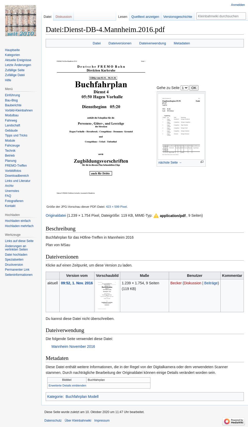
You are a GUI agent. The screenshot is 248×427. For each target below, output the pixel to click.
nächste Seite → (170, 162)
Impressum (101, 420)
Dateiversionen (120, 43)
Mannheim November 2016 (73, 346)
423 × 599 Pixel (116, 206)
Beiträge (211, 283)
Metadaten (182, 43)
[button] (169, 216)
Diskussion (192, 283)
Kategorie (55, 396)
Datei (97, 43)
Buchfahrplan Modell (82, 396)
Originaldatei (56, 215)
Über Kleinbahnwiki (78, 420)
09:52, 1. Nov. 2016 (77, 283)
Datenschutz (53, 420)
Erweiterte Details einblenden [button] (67, 385)
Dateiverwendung (152, 43)
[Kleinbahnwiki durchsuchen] (221, 16)
